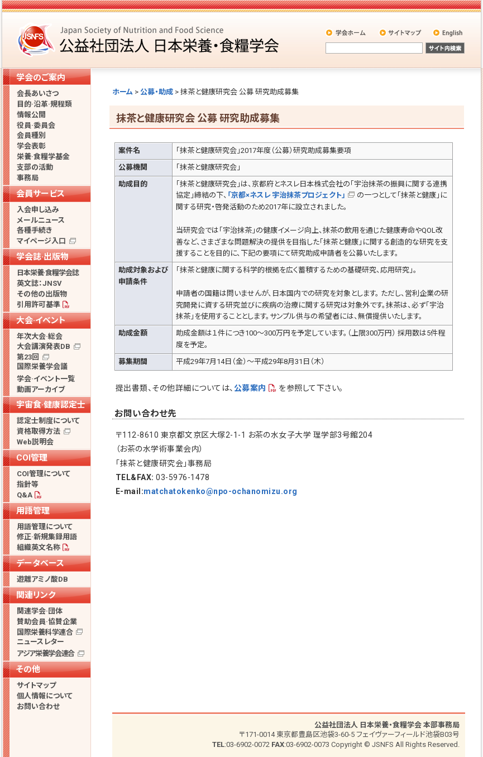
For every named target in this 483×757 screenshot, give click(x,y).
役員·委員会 (36, 125)
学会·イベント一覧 (46, 379)
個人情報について (45, 696)
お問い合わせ (38, 706)
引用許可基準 (38, 304)
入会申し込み (38, 209)
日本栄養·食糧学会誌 (48, 273)
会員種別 (31, 135)
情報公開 (31, 115)
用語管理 (33, 511)
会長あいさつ (38, 93)
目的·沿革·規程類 (44, 104)
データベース (40, 563)
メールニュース (41, 220)
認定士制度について (48, 420)
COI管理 (31, 458)
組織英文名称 (38, 547)
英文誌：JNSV (39, 283)
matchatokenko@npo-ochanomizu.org (220, 491)
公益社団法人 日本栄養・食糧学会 (149, 39)
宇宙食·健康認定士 (50, 405)
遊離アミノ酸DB (42, 579)
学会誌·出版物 (42, 257)
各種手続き (34, 230)
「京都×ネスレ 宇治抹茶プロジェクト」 (286, 195)
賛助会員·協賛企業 (47, 621)
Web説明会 (35, 442)
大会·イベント (41, 320)
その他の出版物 (42, 294)
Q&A (24, 495)
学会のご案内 (40, 78)
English (448, 32)
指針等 (28, 484)
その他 (28, 669)
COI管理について (43, 473)
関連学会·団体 (40, 611)
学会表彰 (31, 146)
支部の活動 (35, 167)
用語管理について (45, 527)
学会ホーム (346, 32)
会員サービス (40, 194)
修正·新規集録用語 (47, 537)
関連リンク (35, 595)
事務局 (28, 178)
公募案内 (250, 388)
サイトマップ (401, 32)
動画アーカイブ (41, 389)
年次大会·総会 (40, 336)
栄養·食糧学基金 (43, 156)
